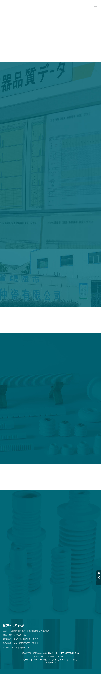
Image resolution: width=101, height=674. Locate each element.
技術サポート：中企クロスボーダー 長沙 (50, 656)
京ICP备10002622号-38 (69, 653)
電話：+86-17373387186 (14, 635)
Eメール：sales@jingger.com (16, 647)
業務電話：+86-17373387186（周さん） (22, 639)
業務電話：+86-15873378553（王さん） (22, 643)
